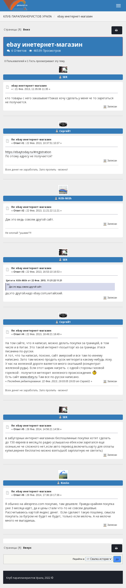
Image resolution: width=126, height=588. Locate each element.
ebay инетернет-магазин (29, 85)
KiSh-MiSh (65, 198)
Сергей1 (65, 131)
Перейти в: (79, 559)
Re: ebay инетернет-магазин (31, 139)
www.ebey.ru (28, 377)
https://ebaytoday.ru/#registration (28, 152)
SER (65, 77)
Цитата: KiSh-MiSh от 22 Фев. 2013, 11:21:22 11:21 (34, 280)
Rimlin (65, 483)
